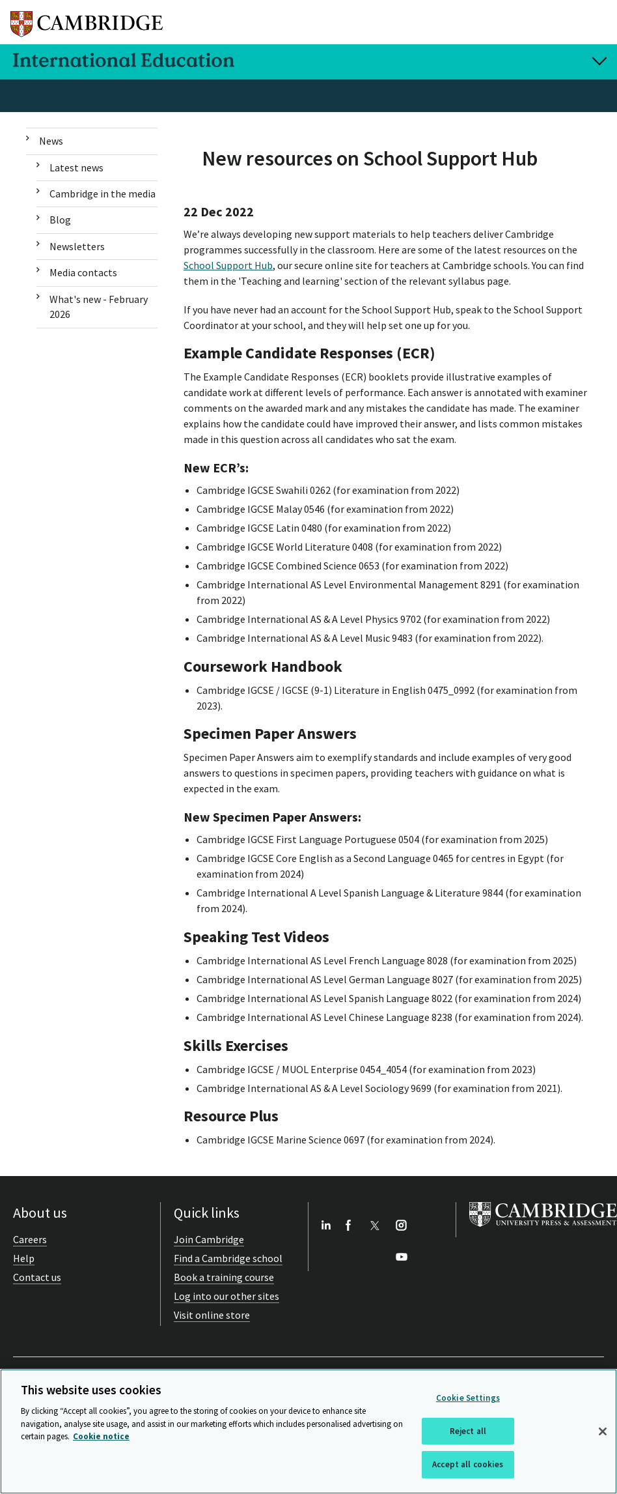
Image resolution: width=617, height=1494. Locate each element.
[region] (308, 1431)
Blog (60, 219)
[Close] (602, 1431)
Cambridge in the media (102, 193)
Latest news (76, 167)
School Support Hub (228, 265)
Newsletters (77, 246)
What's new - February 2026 (98, 307)
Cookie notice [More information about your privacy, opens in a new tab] (101, 1436)
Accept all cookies (467, 1464)
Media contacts (83, 272)
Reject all (468, 1431)
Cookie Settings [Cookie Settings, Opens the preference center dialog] (468, 1397)
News (51, 140)
